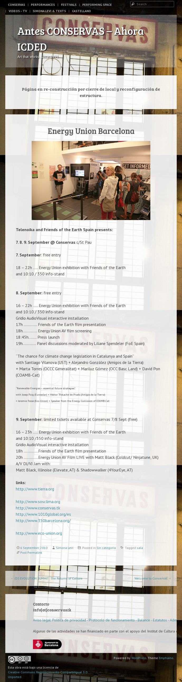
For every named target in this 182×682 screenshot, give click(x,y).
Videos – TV (18, 11)
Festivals (68, 5)
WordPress (138, 658)
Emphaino (166, 658)
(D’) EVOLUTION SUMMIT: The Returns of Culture (47, 578)
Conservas (16, 5)
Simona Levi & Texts (49, 11)
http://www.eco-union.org (39, 533)
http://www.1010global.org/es (43, 514)
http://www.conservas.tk (38, 507)
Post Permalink (31, 552)
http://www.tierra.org (35, 488)
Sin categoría (106, 548)
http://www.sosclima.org (38, 501)
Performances (43, 5)
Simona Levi (64, 548)
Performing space (97, 5)
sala (140, 548)
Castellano (81, 11)
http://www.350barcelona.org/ (43, 520)
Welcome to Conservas (153, 578)
